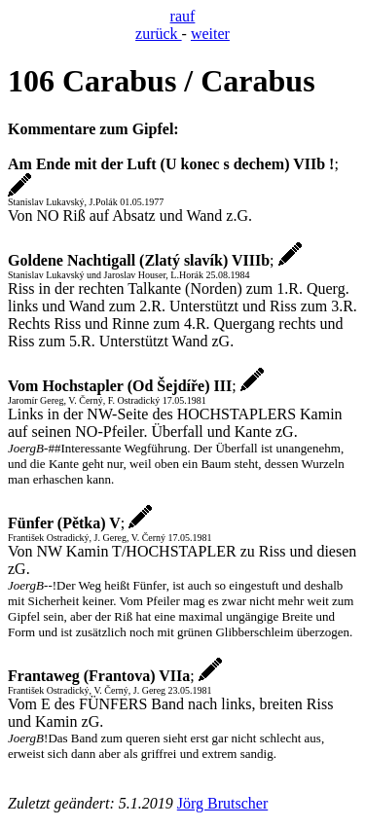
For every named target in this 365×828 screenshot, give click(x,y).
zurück (158, 33)
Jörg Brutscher (222, 803)
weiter (210, 33)
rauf (183, 16)
